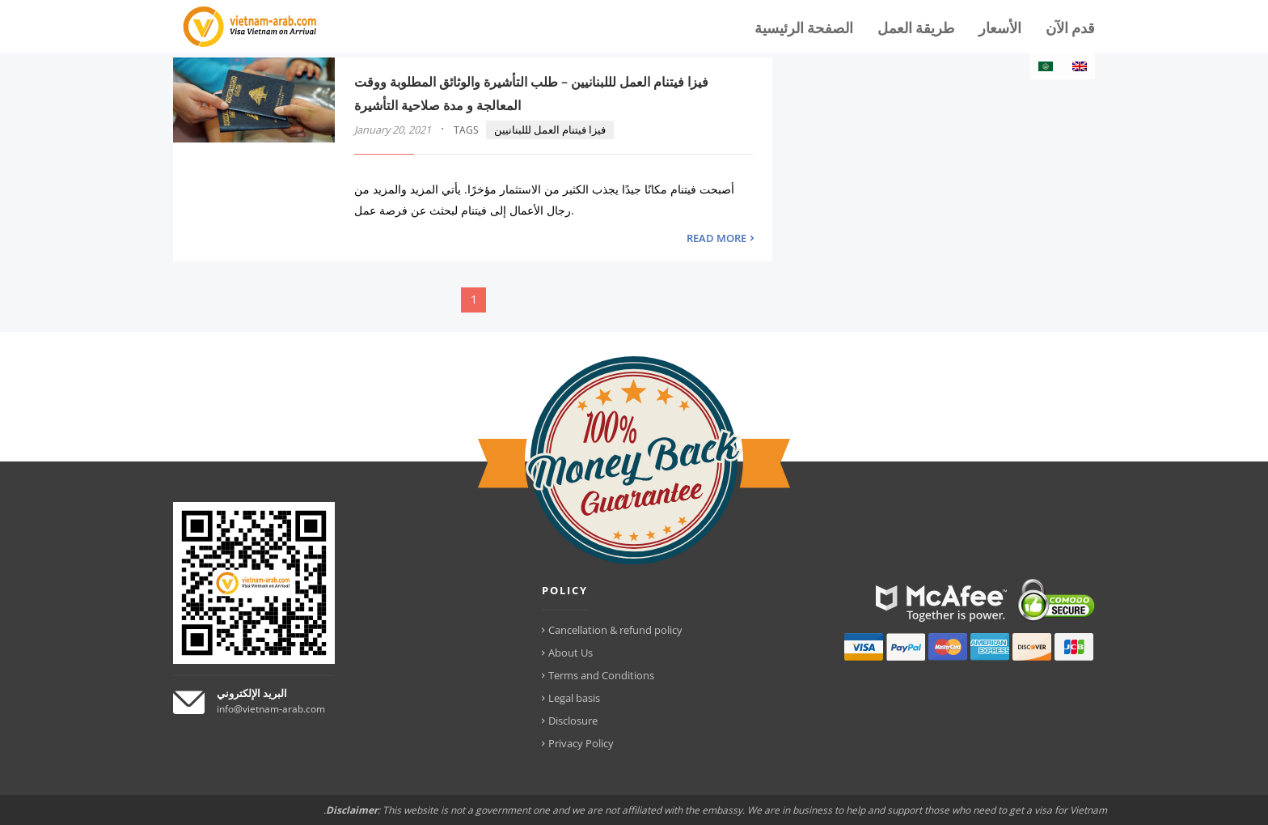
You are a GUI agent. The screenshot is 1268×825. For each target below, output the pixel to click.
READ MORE (716, 238)
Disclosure (573, 720)
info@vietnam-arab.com (271, 709)
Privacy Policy (581, 743)
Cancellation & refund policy (615, 630)
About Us (570, 652)
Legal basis (574, 698)
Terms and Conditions (601, 675)
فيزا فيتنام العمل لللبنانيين (550, 129)
